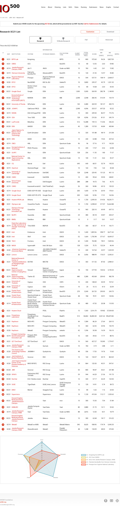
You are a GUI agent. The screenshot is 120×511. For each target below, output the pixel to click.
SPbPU (14, 374)
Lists (64, 7)
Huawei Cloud (16, 311)
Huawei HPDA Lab (18, 200)
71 (3, 424)
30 (3, 199)
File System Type (64, 54)
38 (3, 241)
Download (110, 32)
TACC (14, 241)
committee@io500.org (7, 504)
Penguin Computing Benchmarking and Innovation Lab (18, 335)
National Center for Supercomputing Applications (18, 158)
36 (3, 232)
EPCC (13, 82)
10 (3, 104)
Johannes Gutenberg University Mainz (19, 250)
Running (84, 7)
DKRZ (13, 390)
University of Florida (18, 104)
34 (3, 219)
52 (3, 321)
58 (3, 351)
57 (3, 346)
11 (3, 108)
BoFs (70, 7)
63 (3, 379)
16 (3, 132)
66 (3, 394)
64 (3, 384)
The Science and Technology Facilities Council (19, 351)
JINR (13, 370)
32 (3, 209)
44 (3, 276)
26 (3, 181)
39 (3, 245)
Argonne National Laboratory (18, 77)
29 (3, 195)
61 (3, 370)
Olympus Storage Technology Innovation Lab (18, 209)
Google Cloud (16, 91)
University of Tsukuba (16, 282)
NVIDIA (14, 113)
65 (3, 390)
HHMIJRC (15, 407)
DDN (13, 126)
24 (3, 172)
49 (3, 303)
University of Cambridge (16, 172)
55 (3, 336)
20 (3, 152)
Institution (16, 54)
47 (3, 291)
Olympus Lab (16, 204)
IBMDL (14, 219)
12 (3, 113)
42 (3, 262)
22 (3, 163)
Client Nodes (77, 54)
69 (3, 412)
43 (3, 270)
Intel (13, 232)
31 (3, 204)
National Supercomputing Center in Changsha (18, 276)
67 (3, 400)
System (30, 54)
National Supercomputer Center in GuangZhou (19, 270)
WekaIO (14, 424)
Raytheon (15, 321)
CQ (13, 163)
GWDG (14, 64)
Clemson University (18, 73)
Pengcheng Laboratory (16, 316)
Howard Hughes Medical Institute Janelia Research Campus (18, 400)
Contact (116, 7)
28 (3, 190)
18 (3, 143)
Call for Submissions (91, 24)
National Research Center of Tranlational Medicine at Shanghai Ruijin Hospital (19, 262)
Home (43, 7)
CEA (13, 117)
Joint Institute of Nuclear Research (18, 357)
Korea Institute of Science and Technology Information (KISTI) (18, 97)
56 (3, 341)
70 (3, 418)
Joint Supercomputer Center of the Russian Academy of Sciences (19, 363)
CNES (13, 143)
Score (94, 54)
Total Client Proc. (85, 54)
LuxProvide (15, 122)
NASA (14, 245)
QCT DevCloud (17, 341)
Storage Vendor (49, 54)
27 (3, 186)
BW (101, 52)
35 (3, 226)
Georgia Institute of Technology (18, 148)
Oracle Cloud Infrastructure (16, 291)
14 (3, 122)
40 (3, 250)
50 (3, 310)
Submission (93, 7)
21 (3, 158)
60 (3, 363)
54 (3, 330)
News (102, 7)
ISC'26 (47, 24)
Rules (76, 7)
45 (3, 282)
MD (110, 52)
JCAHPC (15, 108)
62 (3, 374)
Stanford (15, 168)
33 (3, 215)
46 (3, 287)
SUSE (13, 384)
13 (3, 117)
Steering (58, 7)
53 (3, 326)
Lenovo (14, 255)
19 (3, 148)
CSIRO (14, 177)
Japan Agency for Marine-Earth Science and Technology (18, 132)
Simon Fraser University (16, 181)
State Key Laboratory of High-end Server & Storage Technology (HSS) (19, 225)
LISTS (10, 17)
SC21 (14, 17)
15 (3, 126)
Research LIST (20, 17)
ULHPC (14, 152)
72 (3, 429)
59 (3, 357)
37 (3, 236)
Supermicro (16, 394)
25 (3, 177)
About (50, 7)
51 (3, 316)
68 (3, 407)
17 (3, 139)
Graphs (108, 7)
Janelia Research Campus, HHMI (18, 68)
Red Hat (14, 379)
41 (3, 254)
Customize (90, 32)
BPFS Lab (15, 59)
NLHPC (14, 215)
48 (3, 296)
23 (3, 168)
